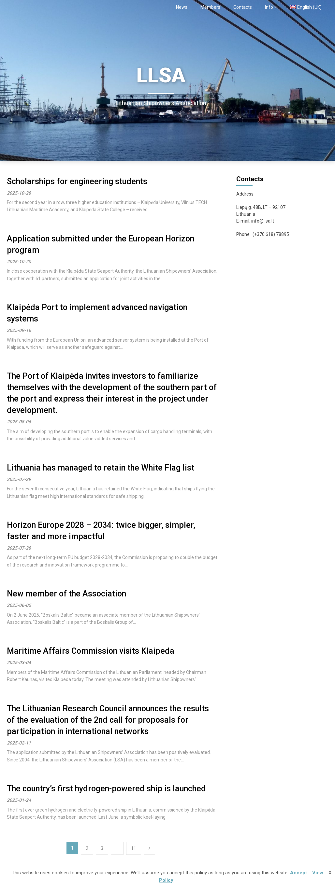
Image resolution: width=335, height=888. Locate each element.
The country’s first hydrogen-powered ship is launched (106, 788)
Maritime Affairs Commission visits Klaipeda (90, 651)
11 (133, 848)
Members (210, 7)
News (181, 7)
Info (269, 7)
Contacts (242, 7)
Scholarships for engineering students (77, 181)
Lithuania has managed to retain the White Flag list (100, 467)
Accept (298, 873)
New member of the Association (66, 593)
